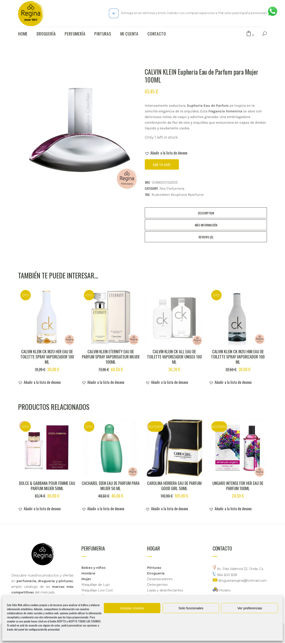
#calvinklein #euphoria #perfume (178, 195)
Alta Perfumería (171, 189)
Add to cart (162, 164)
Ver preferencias (249, 608)
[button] (166, 153)
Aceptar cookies (132, 608)
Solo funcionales (190, 608)
